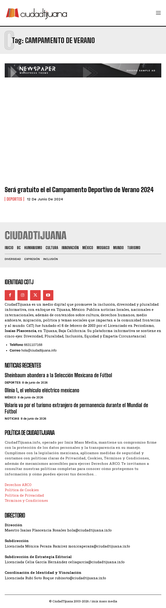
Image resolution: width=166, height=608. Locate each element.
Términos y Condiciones (26, 500)
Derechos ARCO (18, 484)
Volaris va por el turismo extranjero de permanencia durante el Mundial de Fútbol (76, 408)
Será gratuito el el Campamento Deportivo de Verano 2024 (79, 190)
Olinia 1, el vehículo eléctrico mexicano (42, 390)
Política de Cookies (22, 489)
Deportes (14, 199)
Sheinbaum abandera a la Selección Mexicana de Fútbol (58, 375)
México (10, 397)
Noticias (12, 418)
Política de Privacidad (24, 495)
